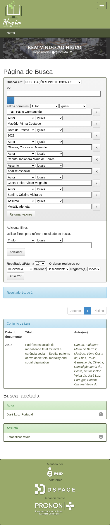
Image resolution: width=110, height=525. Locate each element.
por (9, 87)
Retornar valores (21, 214)
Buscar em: (15, 82)
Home (11, 32)
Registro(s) (78, 269)
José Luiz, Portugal (20, 414)
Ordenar (40, 269)
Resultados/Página (20, 263)
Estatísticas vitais (18, 437)
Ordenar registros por (65, 263)
